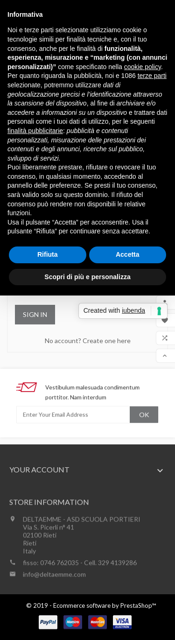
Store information (49, 528)
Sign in (35, 314)
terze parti (152, 75)
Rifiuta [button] (47, 254)
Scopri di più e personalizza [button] (87, 277)
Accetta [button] (128, 254)
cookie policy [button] (142, 66)
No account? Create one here (88, 341)
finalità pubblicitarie (35, 130)
